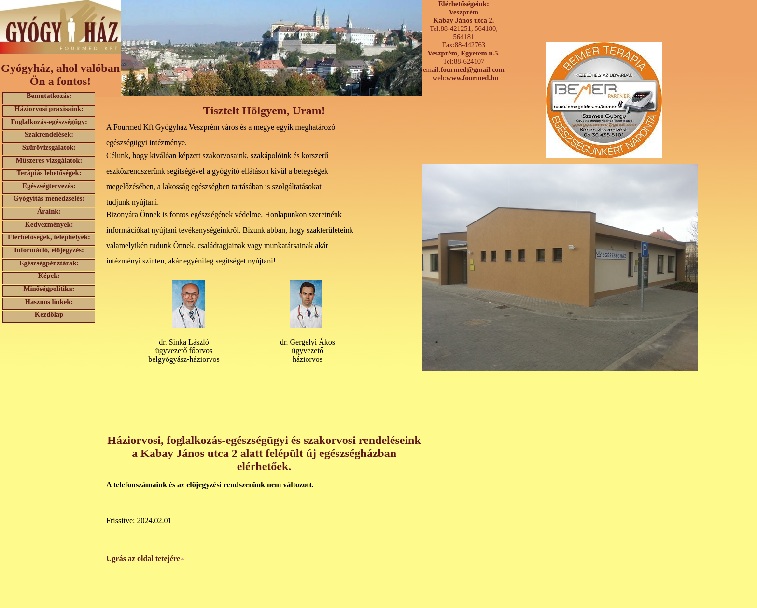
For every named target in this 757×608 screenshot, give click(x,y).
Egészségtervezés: (49, 185)
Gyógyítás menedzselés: (49, 198)
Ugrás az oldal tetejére (145, 558)
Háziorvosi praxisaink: (49, 108)
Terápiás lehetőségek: (48, 173)
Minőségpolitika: (49, 288)
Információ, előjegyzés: (49, 250)
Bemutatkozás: (49, 95)
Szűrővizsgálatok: (49, 147)
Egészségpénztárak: (49, 262)
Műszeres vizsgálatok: (49, 160)
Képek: (49, 275)
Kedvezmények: (49, 224)
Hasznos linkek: (49, 301)
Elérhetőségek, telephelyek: (49, 237)
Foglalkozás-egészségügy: (49, 121)
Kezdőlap (49, 314)
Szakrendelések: (49, 134)
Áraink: (49, 211)
